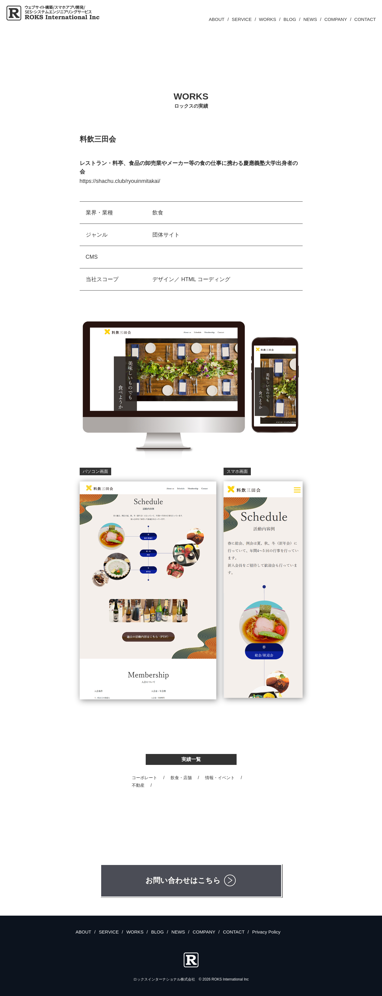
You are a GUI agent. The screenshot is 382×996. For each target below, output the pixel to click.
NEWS (310, 19)
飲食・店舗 (181, 777)
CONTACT (365, 19)
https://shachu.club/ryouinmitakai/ (120, 181)
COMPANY (335, 19)
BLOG (290, 19)
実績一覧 (191, 759)
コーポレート (144, 777)
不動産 (138, 785)
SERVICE (242, 19)
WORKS (267, 19)
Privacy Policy (266, 931)
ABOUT (216, 19)
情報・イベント (220, 777)
